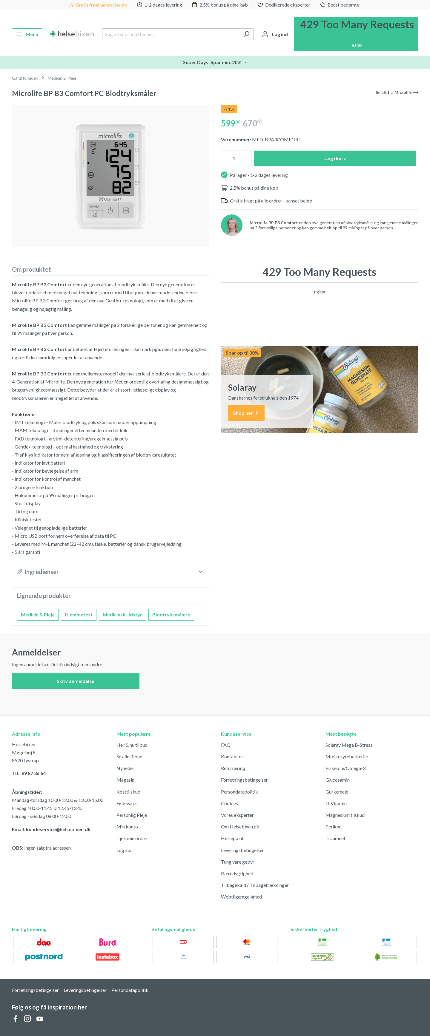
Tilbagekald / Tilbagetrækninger (255, 885)
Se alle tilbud (129, 756)
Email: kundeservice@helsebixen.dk (51, 829)
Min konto (127, 826)
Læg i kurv (334, 158)
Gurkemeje (336, 791)
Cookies (229, 803)
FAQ (226, 745)
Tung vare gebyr (237, 862)
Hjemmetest (79, 614)
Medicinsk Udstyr (122, 614)
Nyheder (125, 768)
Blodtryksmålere (171, 614)
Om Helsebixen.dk (240, 826)
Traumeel (335, 838)
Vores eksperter (237, 815)
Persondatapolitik (239, 791)
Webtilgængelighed (241, 896)
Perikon (333, 826)
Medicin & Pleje (38, 614)
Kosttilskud (128, 791)
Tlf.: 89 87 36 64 (29, 773)
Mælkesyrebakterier (346, 756)
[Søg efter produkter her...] (171, 34)
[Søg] (246, 34)
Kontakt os (232, 756)
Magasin (125, 780)
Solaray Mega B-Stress (348, 745)
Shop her (246, 413)
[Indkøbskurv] (356, 34)
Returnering (233, 768)
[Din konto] (274, 34)
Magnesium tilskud (345, 815)
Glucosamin (337, 780)
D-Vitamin (336, 803)
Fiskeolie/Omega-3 (345, 768)
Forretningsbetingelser (244, 780)
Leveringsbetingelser (242, 850)
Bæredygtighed (237, 873)
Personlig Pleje (131, 815)
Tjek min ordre (131, 838)
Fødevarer (126, 803)
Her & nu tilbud (132, 745)
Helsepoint (232, 838)
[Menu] (27, 34)
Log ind (123, 850)
